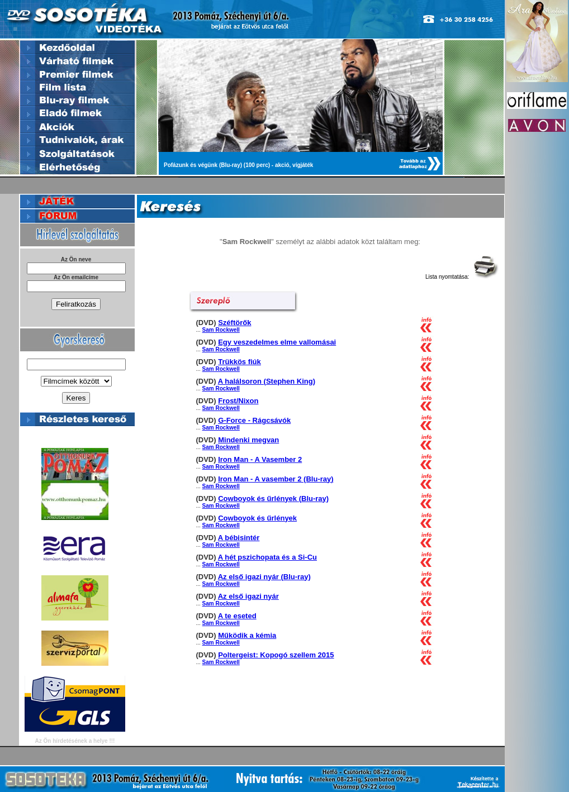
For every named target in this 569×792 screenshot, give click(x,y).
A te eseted (237, 616)
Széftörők (234, 322)
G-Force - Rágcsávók (254, 420)
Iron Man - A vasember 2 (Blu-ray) (275, 479)
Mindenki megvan (248, 440)
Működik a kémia (247, 635)
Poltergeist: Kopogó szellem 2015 (276, 655)
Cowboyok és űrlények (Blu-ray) (273, 498)
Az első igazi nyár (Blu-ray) (264, 576)
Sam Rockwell (221, 330)
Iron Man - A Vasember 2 (260, 459)
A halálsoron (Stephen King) (266, 381)
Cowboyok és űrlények (257, 518)
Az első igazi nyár (248, 596)
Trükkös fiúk (239, 361)
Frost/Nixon (238, 401)
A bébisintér (239, 537)
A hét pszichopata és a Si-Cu (267, 557)
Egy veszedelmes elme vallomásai (277, 342)
